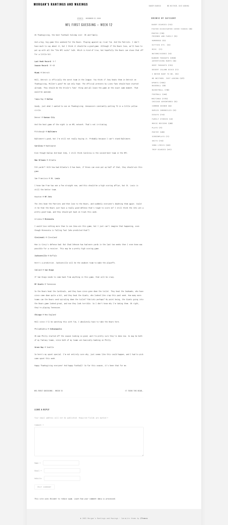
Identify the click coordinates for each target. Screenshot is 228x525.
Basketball (158, 90)
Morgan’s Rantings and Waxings (61, 4)
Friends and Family (162, 36)
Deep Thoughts (159, 65)
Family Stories (160, 119)
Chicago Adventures (162, 101)
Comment (39, 425)
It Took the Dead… (134, 391)
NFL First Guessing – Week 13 (48, 391)
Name (37, 463)
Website (38, 478)
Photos (155, 33)
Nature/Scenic (159, 53)
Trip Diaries (159, 149)
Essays (155, 115)
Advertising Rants (162, 61)
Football (156, 94)
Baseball (156, 85)
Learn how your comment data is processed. (95, 499)
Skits (155, 141)
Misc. (155, 49)
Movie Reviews (159, 123)
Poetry (155, 132)
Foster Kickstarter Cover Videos (170, 29)
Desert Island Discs (163, 69)
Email (38, 471)
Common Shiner (159, 106)
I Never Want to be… (163, 74)
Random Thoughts (160, 58)
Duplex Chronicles (162, 110)
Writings (156, 99)
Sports (80, 18)
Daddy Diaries (155, 6)
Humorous (156, 40)
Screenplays (158, 136)
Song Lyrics (158, 145)
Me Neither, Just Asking (178, 6)
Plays (155, 128)
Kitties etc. (159, 45)
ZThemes (144, 518)
